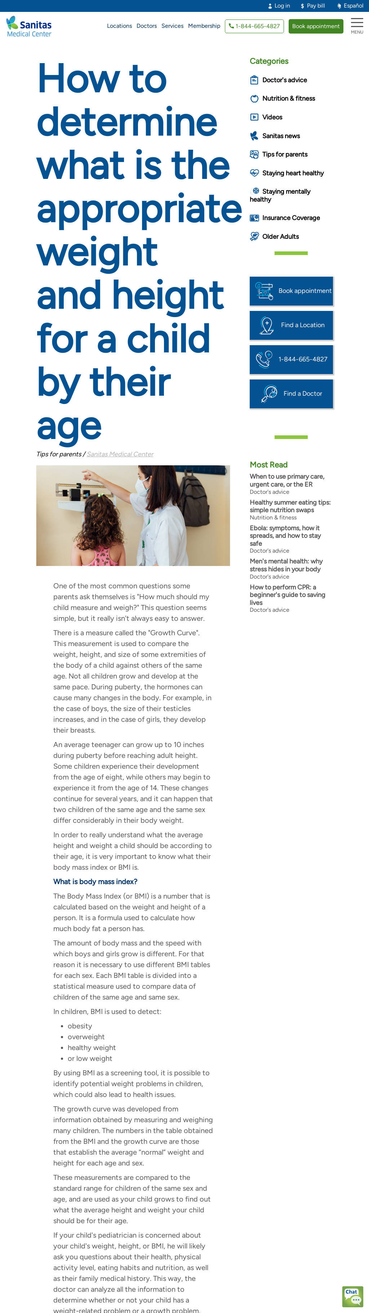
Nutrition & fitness (288, 98)
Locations (119, 25)
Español (354, 5)
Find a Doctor (303, 394)
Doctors (147, 25)
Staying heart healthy (293, 173)
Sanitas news (281, 136)
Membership (204, 25)
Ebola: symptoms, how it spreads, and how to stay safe (285, 536)
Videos (272, 117)
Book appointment (316, 26)
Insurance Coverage (291, 218)
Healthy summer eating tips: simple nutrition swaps (290, 506)
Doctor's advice (284, 80)
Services (172, 25)
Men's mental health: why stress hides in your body (286, 565)
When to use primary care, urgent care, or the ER (287, 480)
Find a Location (303, 325)
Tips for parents (284, 154)
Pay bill (316, 5)
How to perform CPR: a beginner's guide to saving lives (287, 595)
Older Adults (280, 237)
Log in (282, 5)
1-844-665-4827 (258, 26)
